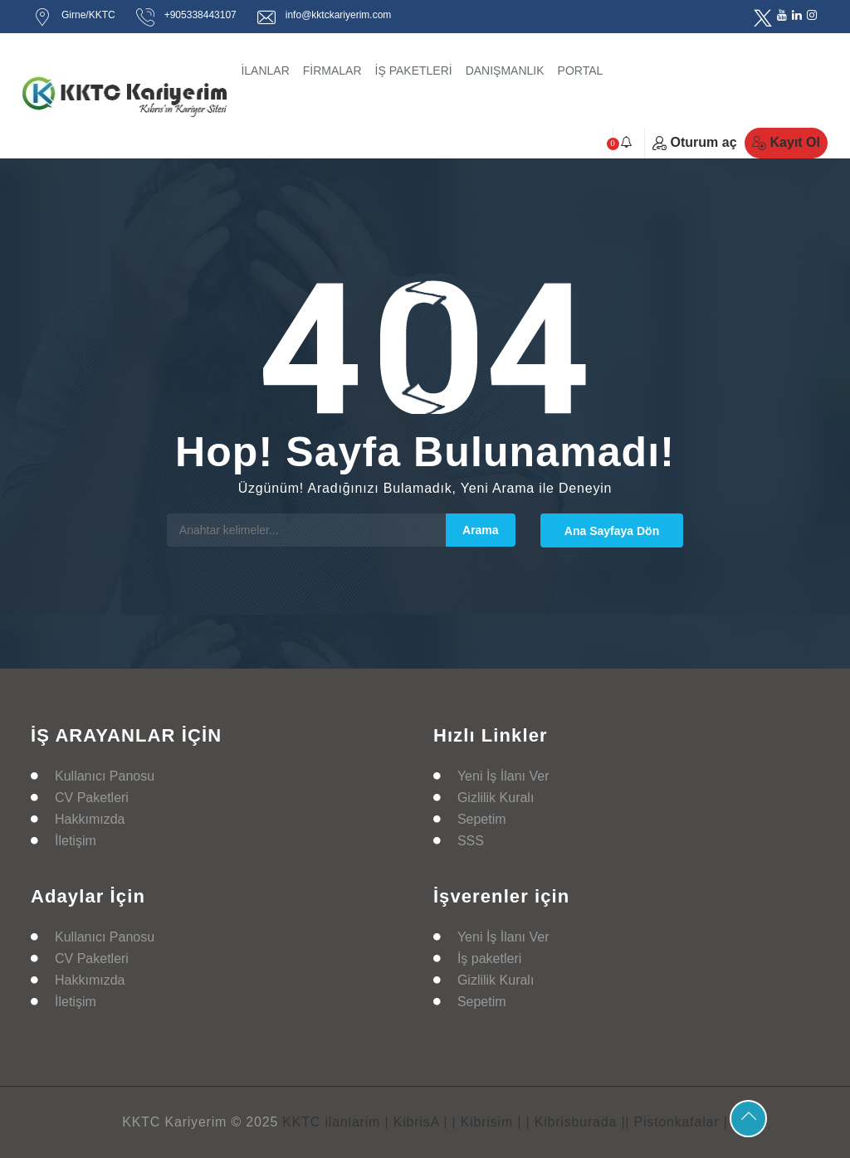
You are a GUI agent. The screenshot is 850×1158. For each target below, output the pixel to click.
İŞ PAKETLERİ (413, 70)
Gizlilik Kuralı (495, 798)
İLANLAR (265, 70)
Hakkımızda (90, 819)
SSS (470, 841)
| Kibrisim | (487, 1122)
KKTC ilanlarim (331, 1122)
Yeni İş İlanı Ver (503, 776)
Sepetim (481, 819)
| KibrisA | (415, 1122)
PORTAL (580, 70)
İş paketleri (489, 958)
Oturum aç (694, 142)
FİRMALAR (332, 70)
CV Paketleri (92, 798)
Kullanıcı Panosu (104, 776)
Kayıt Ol (786, 142)
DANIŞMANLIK (505, 70)
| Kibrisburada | (576, 1122)
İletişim (75, 841)
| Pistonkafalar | (676, 1122)
